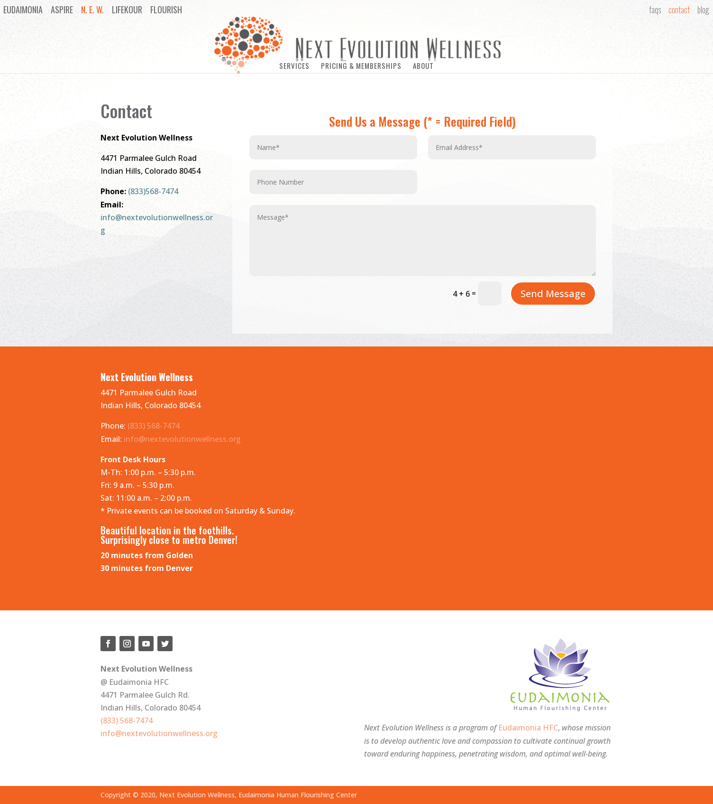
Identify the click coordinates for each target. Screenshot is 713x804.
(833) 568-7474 (154, 424)
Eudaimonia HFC (528, 726)
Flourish (166, 9)
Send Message (553, 291)
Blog (703, 9)
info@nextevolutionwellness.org (182, 437)
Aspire (62, 9)
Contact (679, 9)
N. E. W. (92, 9)
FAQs (655, 9)
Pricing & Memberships (361, 65)
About (423, 65)
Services (294, 65)
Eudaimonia (23, 9)
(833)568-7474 (153, 190)
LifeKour (127, 9)
